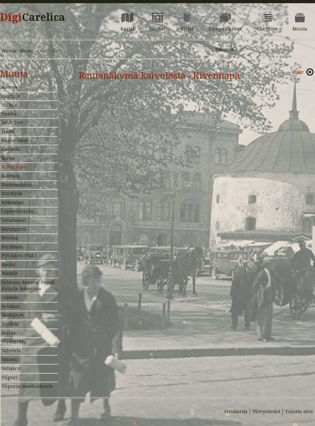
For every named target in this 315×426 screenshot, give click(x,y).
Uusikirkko (14, 341)
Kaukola (11, 149)
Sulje (298, 72)
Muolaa (10, 237)
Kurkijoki (12, 193)
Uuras (8, 333)
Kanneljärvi (15, 140)
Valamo (10, 359)
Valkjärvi (11, 368)
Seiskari (11, 306)
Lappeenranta (17, 211)
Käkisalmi (13, 202)
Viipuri (10, 377)
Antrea (9, 87)
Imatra (9, 113)
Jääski (8, 131)
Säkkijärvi (13, 315)
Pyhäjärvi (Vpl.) (19, 255)
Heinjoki (11, 96)
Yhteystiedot (266, 411)
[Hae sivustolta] (256, 49)
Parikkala (12, 246)
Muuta (26, 51)
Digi (32, 17)
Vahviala (11, 350)
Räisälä (10, 273)
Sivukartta (236, 411)
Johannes (12, 122)
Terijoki (10, 324)
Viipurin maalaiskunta (27, 386)
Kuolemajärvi (17, 184)
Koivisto (11, 175)
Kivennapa (14, 166)
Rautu (8, 264)
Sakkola (10, 297)
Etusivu (9, 51)
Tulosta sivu (299, 411)
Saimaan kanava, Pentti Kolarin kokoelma (28, 285)
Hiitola (9, 104)
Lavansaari (14, 220)
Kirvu (8, 158)
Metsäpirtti (14, 229)
